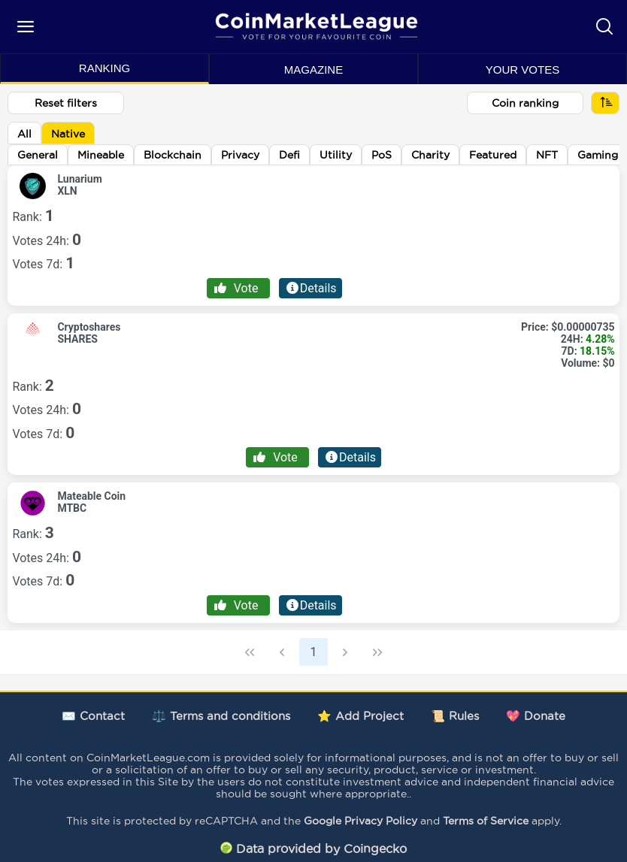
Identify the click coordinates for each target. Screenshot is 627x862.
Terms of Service (486, 821)
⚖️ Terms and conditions (221, 715)
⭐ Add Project (360, 715)
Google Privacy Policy (360, 821)
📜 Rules (455, 715)
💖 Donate (535, 715)
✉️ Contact (93, 715)
